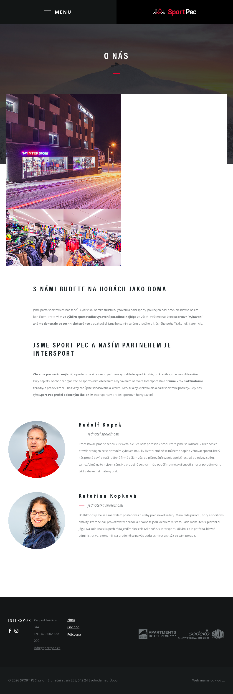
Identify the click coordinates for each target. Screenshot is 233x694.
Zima (71, 620)
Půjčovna (74, 634)
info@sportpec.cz (47, 648)
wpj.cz (220, 680)
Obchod (73, 627)
